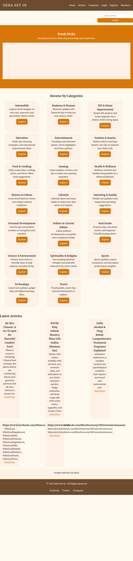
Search (115, 20)
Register (114, 5)
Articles (82, 5)
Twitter (66, 490)
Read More (9, 397)
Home (72, 5)
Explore (22, 121)
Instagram (78, 490)
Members (125, 5)
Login (104, 5)
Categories (93, 5)
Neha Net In (15, 5)
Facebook (54, 490)
